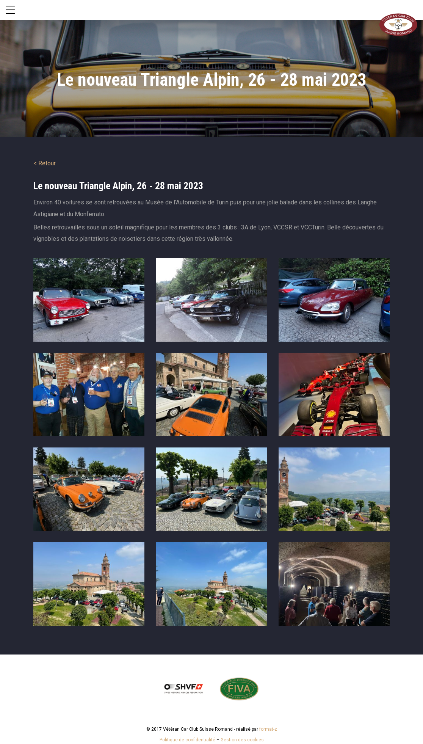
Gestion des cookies (242, 739)
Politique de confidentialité (187, 739)
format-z (268, 729)
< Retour (44, 163)
